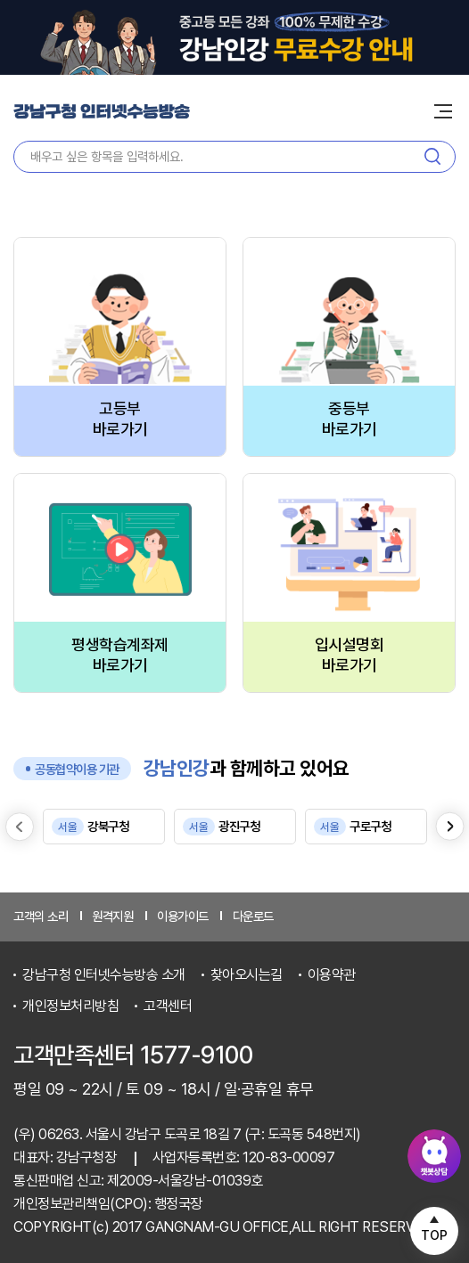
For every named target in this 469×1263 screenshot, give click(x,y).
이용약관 (332, 974)
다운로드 (253, 916)
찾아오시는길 (246, 974)
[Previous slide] (19, 826)
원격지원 (112, 916)
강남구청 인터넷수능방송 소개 (103, 974)
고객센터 (168, 1006)
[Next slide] (450, 826)
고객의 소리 (40, 916)
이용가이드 (183, 916)
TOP (434, 1235)
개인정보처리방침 (70, 1006)
